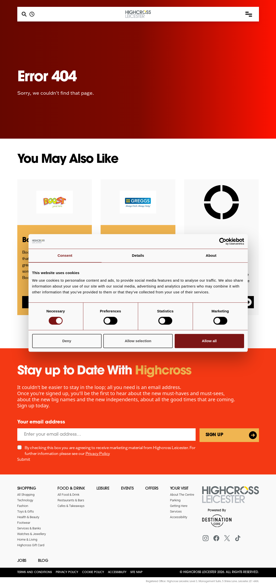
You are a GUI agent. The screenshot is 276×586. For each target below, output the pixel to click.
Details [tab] (138, 255)
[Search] (24, 14)
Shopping (26, 489)
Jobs (21, 561)
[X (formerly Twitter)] (227, 538)
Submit (23, 459)
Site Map (136, 572)
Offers (151, 489)
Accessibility (117, 572)
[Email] (106, 434)
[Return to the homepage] (230, 497)
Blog (43, 561)
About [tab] (211, 255)
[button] (248, 14)
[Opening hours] (31, 14)
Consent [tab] (64, 255)
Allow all (209, 341)
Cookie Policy (93, 572)
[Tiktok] (237, 538)
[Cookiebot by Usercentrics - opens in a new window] (222, 241)
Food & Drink (71, 489)
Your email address (41, 422)
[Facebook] (216, 538)
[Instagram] (205, 538)
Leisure (102, 489)
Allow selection (138, 341)
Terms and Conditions (34, 572)
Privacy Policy (98, 453)
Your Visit (179, 489)
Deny (66, 341)
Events (127, 489)
